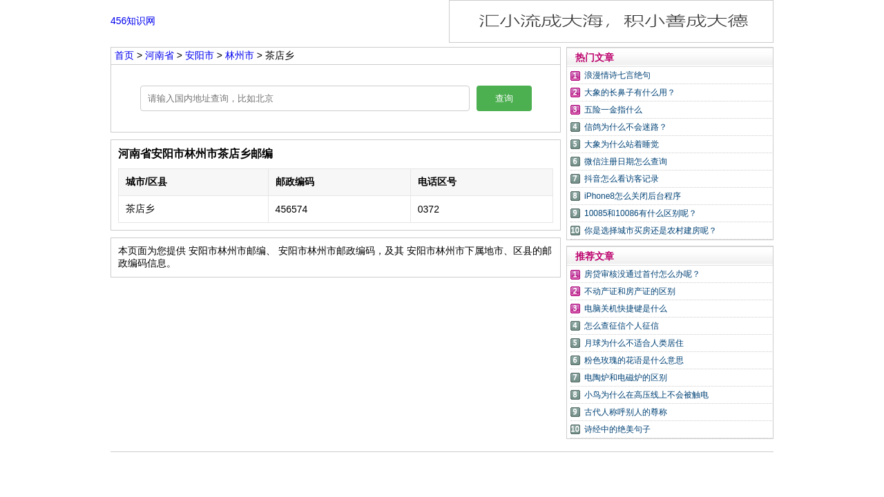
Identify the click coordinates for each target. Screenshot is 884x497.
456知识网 (132, 20)
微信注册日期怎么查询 (625, 161)
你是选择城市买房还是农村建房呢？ (650, 230)
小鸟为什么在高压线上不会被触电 (646, 395)
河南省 (161, 55)
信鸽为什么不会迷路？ (625, 127)
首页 (124, 55)
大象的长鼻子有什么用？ (629, 92)
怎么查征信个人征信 (621, 326)
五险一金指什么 (613, 110)
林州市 (239, 55)
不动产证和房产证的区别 (629, 291)
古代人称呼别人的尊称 (625, 412)
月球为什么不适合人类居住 (634, 343)
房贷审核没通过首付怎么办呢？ (642, 274)
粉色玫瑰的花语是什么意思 (634, 360)
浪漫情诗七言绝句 (617, 75)
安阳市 (201, 55)
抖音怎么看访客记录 (621, 179)
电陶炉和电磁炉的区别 (625, 377)
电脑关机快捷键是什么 (625, 308)
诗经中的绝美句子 (617, 429)
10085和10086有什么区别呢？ (640, 213)
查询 (504, 98)
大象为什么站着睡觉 (621, 144)
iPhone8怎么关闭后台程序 (632, 196)
